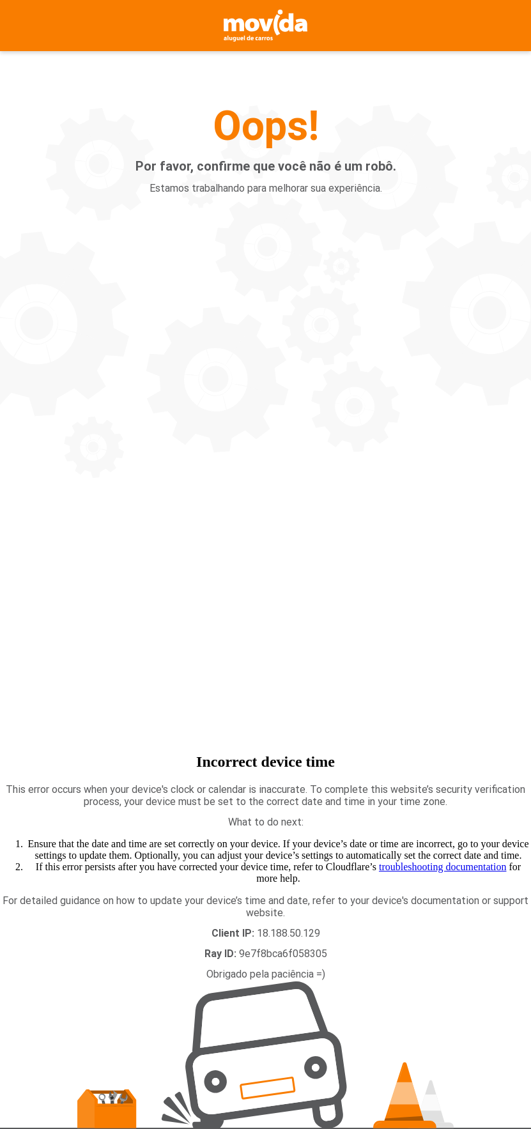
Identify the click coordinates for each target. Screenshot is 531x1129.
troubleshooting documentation (443, 866)
